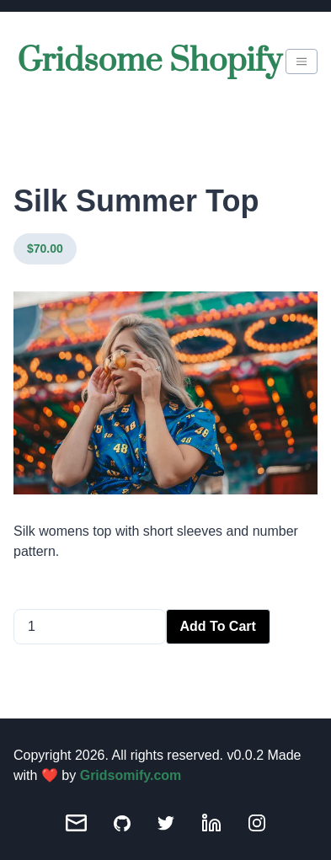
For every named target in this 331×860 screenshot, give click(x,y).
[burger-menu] (302, 61)
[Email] (76, 823)
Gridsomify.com (131, 775)
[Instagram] (256, 823)
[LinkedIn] (211, 823)
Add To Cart (218, 626)
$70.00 (45, 248)
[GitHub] (122, 823)
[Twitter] (165, 823)
